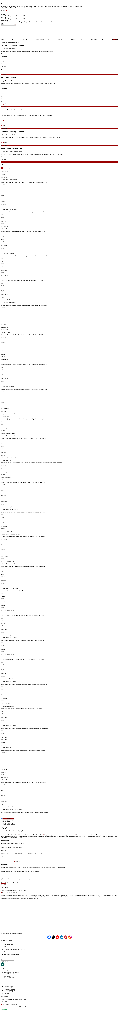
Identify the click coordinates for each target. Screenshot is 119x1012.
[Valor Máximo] (97, 39)
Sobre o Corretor (33, 6)
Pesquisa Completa (52, 6)
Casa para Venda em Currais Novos (9, 834)
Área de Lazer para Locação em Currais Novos (77, 836)
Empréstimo (16, 882)
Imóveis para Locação (19, 6)
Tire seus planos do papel (7, 871)
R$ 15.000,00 (4, 145)
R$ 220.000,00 (4, 106)
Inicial (2, 6)
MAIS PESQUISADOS (8, 818)
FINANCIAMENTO (8, 823)
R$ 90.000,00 (4, 128)
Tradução (4, 10)
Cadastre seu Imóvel (43, 6)
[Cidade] (42, 39)
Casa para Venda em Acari (68, 834)
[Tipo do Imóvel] (7, 39)
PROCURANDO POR (8, 820)
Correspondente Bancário (75, 6)
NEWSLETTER (6, 822)
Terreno (26, 16)
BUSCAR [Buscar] (115, 39)
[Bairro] (59, 39)
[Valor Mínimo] (76, 39)
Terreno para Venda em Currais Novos (105, 834)
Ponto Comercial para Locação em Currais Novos (53, 836)
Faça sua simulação (34, 871)
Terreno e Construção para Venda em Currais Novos (101, 836)
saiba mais (3, 873)
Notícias (67, 6)
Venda (5, 168)
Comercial (21, 16)
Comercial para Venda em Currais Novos (85, 834)
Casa (17, 16)
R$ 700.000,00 (4, 74)
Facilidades (4, 882)
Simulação (10, 882)
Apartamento (12, 16)
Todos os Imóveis (5, 16)
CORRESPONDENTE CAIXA (10, 825)
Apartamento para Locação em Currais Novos (29, 836)
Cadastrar (17, 861)
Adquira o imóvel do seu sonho (21, 871)
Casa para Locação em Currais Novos (52, 834)
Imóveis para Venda (9, 6)
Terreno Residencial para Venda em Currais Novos (30, 834)
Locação (9, 168)
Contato (27, 6)
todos (2, 168)
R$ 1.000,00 (4, 162)
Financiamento (61, 6)
